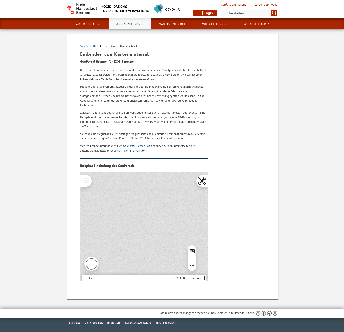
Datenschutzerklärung (138, 323)
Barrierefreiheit (94, 323)
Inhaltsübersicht (165, 323)
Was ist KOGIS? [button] (87, 24)
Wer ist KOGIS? (256, 24)
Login (208, 13)
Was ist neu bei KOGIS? (172, 25)
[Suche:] (249, 13)
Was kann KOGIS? (91, 46)
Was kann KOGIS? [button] (130, 24)
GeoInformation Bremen (125, 150)
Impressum (114, 323)
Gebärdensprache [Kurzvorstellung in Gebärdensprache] (234, 5)
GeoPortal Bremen (134, 146)
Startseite (74, 323)
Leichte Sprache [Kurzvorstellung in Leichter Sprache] (265, 5)
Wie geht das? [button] (214, 24)
